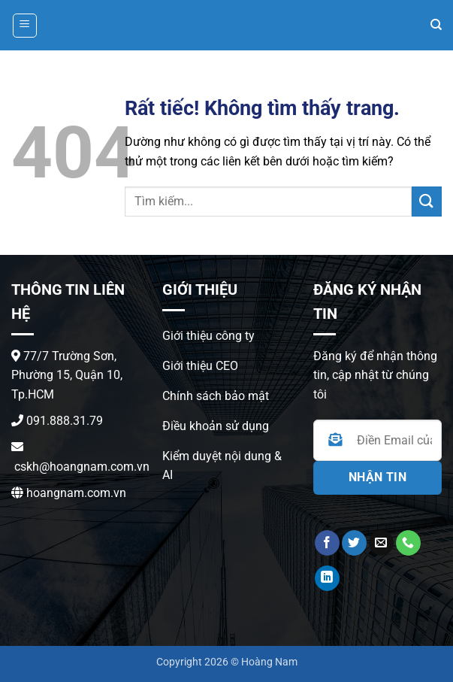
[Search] (436, 25)
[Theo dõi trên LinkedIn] (327, 578)
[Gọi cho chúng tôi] (408, 543)
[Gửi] (427, 201)
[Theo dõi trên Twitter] (354, 543)
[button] (25, 26)
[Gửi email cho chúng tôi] (381, 543)
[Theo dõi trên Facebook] (327, 543)
